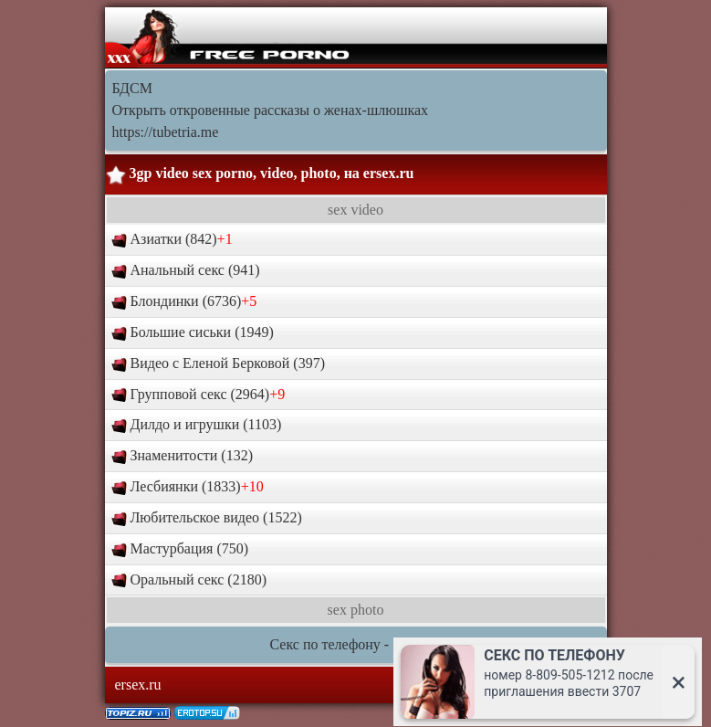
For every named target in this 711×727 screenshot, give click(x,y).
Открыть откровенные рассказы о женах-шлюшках (270, 110)
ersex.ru (388, 173)
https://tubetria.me (165, 132)
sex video (355, 209)
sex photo (356, 609)
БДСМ (132, 88)
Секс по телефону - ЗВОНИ (356, 644)
